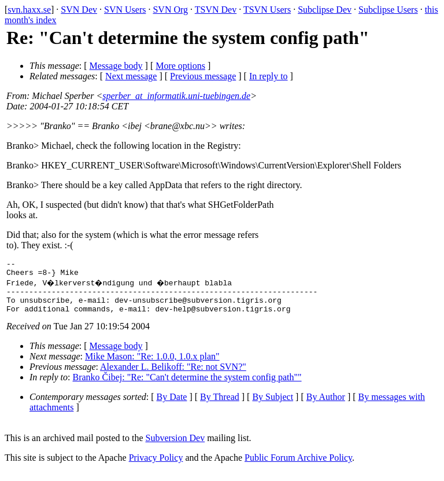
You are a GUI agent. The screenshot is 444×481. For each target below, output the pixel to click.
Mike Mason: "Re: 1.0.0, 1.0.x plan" (152, 365)
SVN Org (170, 9)
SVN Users (125, 9)
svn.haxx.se (29, 9)
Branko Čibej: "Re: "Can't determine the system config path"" (187, 386)
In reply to (268, 76)
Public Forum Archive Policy (298, 466)
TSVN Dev (215, 9)
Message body (116, 66)
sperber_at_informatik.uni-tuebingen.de (176, 96)
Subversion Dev (175, 446)
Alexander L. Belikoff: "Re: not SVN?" (173, 375)
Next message (131, 76)
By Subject (272, 405)
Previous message (203, 76)
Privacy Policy (156, 466)
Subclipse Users (388, 9)
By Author (325, 405)
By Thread (219, 405)
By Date (172, 405)
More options (180, 66)
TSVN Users (267, 9)
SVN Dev (79, 9)
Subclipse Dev (325, 9)
